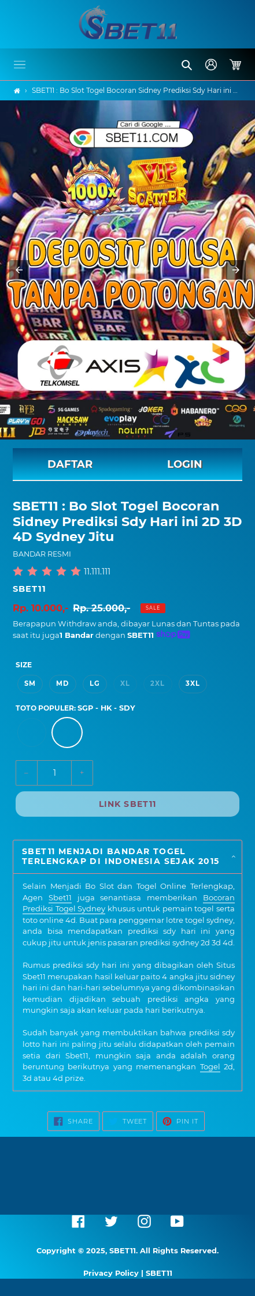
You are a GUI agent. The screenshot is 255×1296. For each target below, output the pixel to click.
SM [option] (30, 683)
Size (24, 664)
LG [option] (95, 683)
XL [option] (125, 683)
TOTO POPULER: (75, 708)
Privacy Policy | (114, 1273)
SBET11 (29, 589)
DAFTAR (70, 464)
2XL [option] (157, 683)
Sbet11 (60, 897)
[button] (20, 64)
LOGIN (184, 464)
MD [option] (62, 683)
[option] (31, 732)
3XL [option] (193, 683)
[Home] (17, 91)
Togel (210, 1066)
